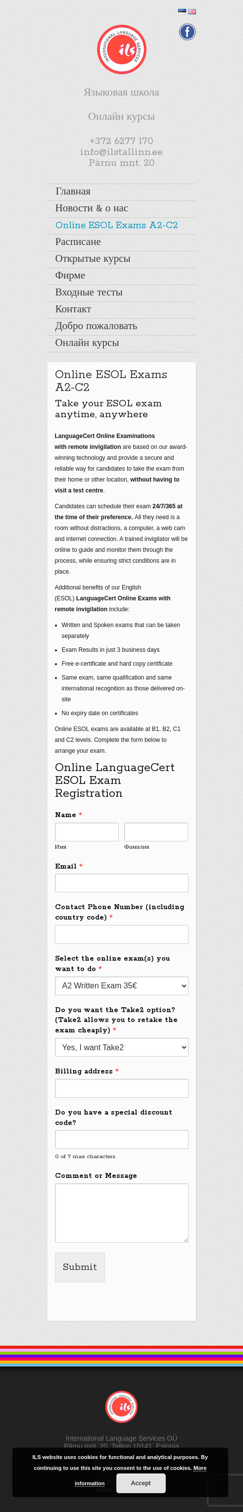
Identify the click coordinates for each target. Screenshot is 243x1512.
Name (68, 815)
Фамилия (136, 847)
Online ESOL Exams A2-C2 (116, 226)
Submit (80, 1267)
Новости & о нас (92, 209)
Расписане (78, 242)
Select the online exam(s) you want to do (112, 964)
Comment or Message (96, 1175)
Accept (141, 1483)
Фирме (70, 276)
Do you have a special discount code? (113, 1117)
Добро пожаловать (96, 327)
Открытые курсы (93, 259)
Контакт (73, 310)
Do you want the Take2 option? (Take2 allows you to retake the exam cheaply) (116, 1020)
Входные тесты (89, 293)
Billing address (87, 1071)
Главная (73, 192)
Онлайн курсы (87, 343)
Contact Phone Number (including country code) (119, 912)
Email (69, 866)
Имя (61, 847)
